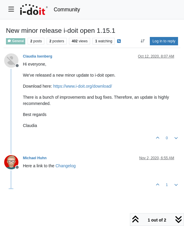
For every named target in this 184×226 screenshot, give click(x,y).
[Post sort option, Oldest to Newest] (142, 41)
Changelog (66, 165)
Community (67, 10)
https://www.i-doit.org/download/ (82, 86)
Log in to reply (163, 41)
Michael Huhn (35, 158)
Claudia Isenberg (37, 56)
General (15, 41)
